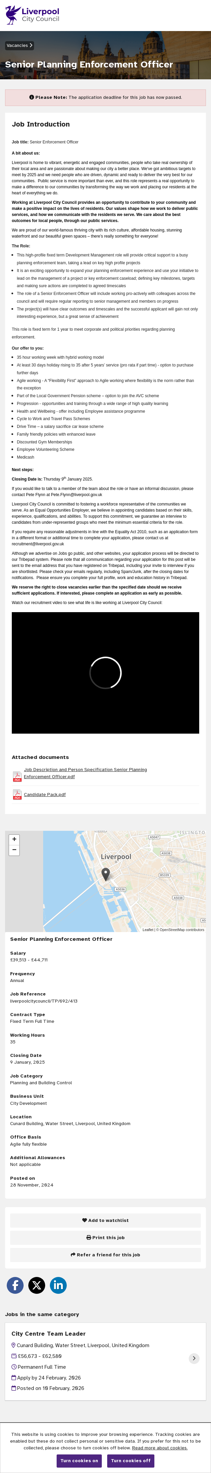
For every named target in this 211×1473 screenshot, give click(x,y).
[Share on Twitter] (36, 1285)
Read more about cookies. (160, 1448)
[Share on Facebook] (15, 1285)
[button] (105, 874)
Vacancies (19, 45)
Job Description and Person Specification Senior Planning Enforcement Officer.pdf (85, 773)
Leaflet (148, 930)
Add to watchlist (105, 1220)
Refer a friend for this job (105, 1255)
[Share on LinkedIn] (58, 1285)
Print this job (105, 1237)
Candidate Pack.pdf (45, 794)
